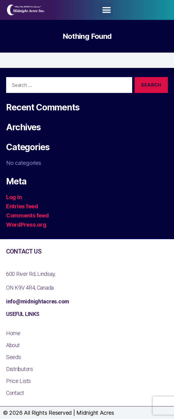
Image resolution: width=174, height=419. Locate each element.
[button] (107, 10)
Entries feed (22, 206)
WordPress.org (26, 224)
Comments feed (27, 215)
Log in (14, 197)
